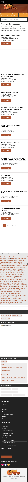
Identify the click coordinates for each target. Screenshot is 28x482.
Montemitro (3, 265)
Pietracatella (23, 264)
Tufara (19, 276)
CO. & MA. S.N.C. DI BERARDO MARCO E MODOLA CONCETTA (12, 108)
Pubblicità (4, 407)
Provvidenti (3, 260)
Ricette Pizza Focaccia (19, 377)
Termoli (11, 257)
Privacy (4, 416)
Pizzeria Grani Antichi (6, 394)
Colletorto (12, 304)
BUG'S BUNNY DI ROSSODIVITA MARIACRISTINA (12, 75)
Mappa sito (5, 409)
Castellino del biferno (17, 290)
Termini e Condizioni (7, 414)
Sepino (2, 274)
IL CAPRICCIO (6, 175)
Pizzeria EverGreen (6, 388)
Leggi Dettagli (6, 43)
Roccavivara (20, 260)
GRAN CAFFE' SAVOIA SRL (10, 142)
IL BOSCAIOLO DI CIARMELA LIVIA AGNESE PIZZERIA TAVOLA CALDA (13, 159)
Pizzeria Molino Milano (18, 394)
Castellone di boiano (6, 292)
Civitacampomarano (15, 295)
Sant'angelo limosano (6, 278)
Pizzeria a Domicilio (4, 13)
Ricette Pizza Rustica (7, 377)
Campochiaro (4, 300)
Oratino (8, 269)
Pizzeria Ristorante (23, 13)
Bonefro (14, 298)
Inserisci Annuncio (6, 456)
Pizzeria (14, 13)
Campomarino (4, 302)
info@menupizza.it (7, 325)
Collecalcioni (4, 304)
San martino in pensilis (7, 286)
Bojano (9, 298)
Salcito (19, 271)
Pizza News (23, 15)
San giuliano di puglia (19, 285)
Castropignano (4, 293)
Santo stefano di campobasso (15, 272)
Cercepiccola (4, 295)
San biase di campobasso (15, 279)
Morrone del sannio (14, 267)
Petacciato (20, 269)
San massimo (19, 286)
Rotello (13, 271)
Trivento (13, 258)
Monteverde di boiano (14, 265)
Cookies (4, 419)
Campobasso (4, 257)
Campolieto (23, 300)
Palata (14, 269)
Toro (14, 276)
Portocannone (21, 258)
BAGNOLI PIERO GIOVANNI (11, 35)
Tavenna (14, 274)
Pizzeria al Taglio (4, 15)
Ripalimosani (18, 262)
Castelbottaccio (4, 290)
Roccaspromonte (5, 264)
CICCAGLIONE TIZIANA (9, 92)
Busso (20, 298)
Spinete (7, 274)
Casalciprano (11, 297)
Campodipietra (13, 300)
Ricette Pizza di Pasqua (8, 380)
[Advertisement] (14, 59)
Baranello (3, 298)
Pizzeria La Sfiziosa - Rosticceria (9, 391)
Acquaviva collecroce (19, 288)
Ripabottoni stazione (6, 262)
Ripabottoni (11, 260)
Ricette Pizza (14, 15)
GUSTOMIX (15, 388)
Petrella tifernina (5, 271)
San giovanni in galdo (13, 283)
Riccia (8, 258)
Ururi (10, 288)
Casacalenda (20, 297)
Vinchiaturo (8, 276)
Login (24, 1)
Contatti (4, 404)
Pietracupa (15, 264)
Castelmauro (18, 292)
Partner (4, 411)
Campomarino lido (15, 302)
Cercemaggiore (15, 293)
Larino (17, 257)
